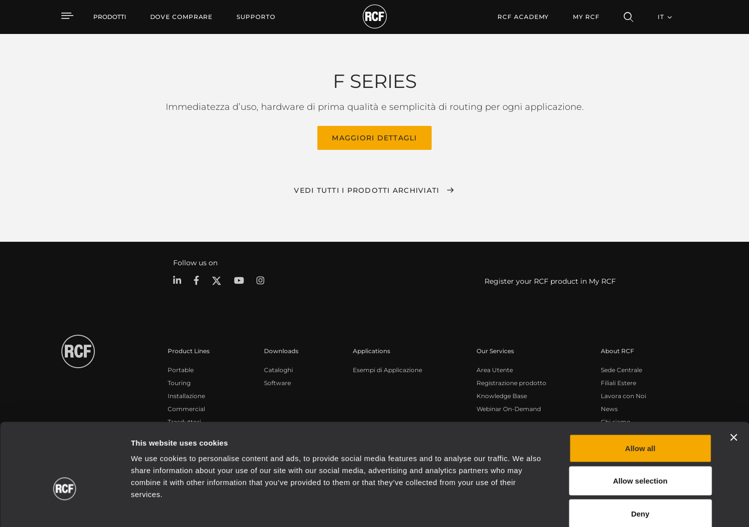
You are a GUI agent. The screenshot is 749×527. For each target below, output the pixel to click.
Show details (513, 507)
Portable (181, 369)
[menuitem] (181, 16)
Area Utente (495, 369)
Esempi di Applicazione (387, 369)
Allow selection (640, 429)
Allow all (640, 396)
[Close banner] (733, 385)
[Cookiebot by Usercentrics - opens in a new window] (64, 507)
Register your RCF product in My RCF (550, 280)
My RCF (586, 16)
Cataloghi (278, 369)
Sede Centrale (621, 369)
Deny (640, 461)
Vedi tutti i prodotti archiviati (366, 189)
